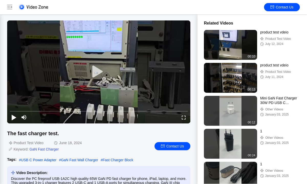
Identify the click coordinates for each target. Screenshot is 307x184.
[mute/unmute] (24, 117)
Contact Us (281, 7)
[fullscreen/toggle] (184, 117)
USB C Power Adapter (39, 160)
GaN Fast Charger (44, 149)
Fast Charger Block (118, 160)
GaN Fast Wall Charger (79, 160)
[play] (98, 71)
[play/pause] (14, 117)
